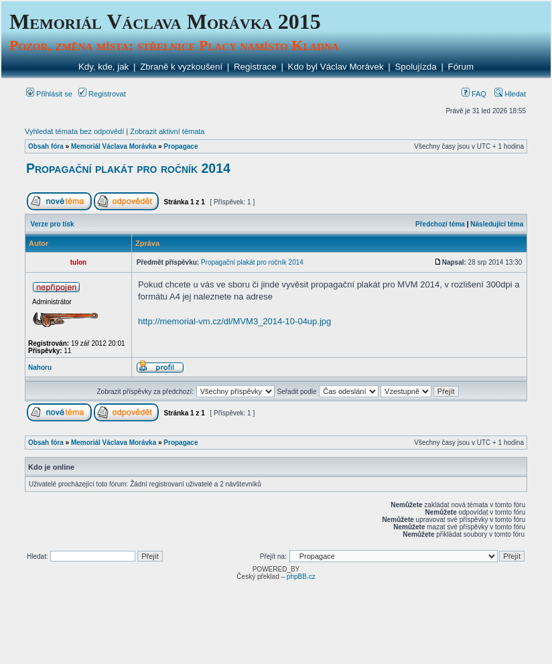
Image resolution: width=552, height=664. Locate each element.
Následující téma (496, 224)
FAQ (474, 94)
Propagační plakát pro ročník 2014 (128, 168)
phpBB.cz (301, 576)
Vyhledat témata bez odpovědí (74, 131)
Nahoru (40, 367)
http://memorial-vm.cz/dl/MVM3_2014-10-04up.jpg (234, 321)
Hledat (510, 94)
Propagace (180, 146)
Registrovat (102, 94)
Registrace (255, 67)
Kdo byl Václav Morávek (336, 67)
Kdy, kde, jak (103, 67)
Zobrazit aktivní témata (167, 131)
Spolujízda (415, 67)
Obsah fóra (46, 146)
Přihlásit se (49, 94)
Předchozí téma (440, 224)
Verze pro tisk (52, 224)
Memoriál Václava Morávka (113, 146)
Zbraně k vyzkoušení (181, 67)
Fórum (461, 67)
